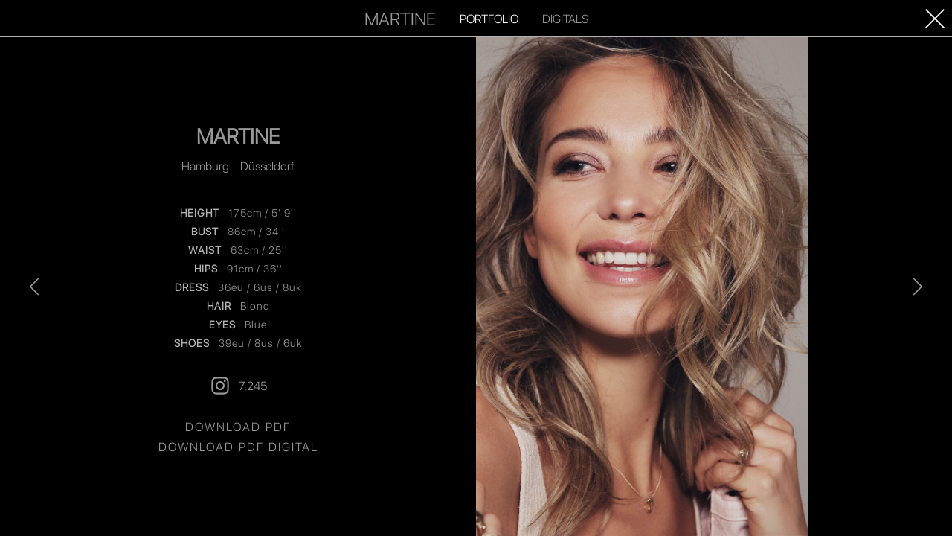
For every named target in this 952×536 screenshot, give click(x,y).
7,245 (238, 385)
